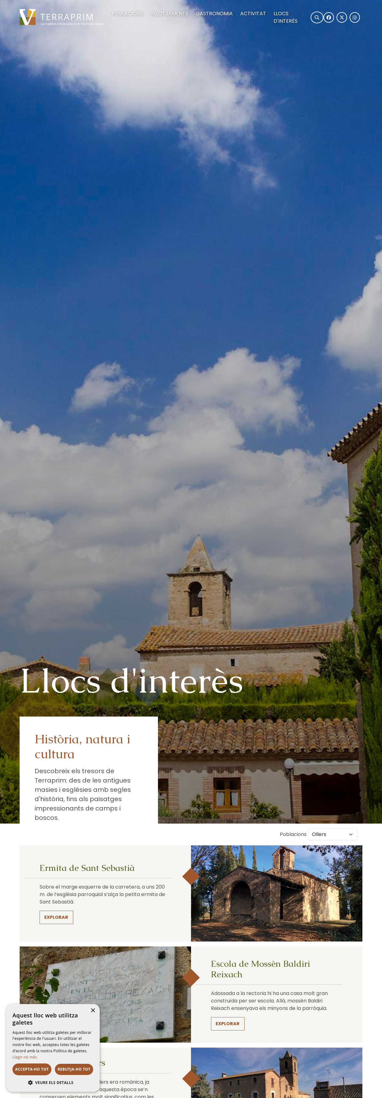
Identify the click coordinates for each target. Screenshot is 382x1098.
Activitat (253, 13)
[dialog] (53, 1048)
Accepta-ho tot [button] (32, 1069)
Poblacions (127, 13)
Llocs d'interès (286, 17)
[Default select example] (332, 834)
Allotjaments (169, 13)
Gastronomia (214, 13)
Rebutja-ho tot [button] (74, 1069)
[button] (52, 1082)
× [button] (92, 1010)
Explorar (56, 917)
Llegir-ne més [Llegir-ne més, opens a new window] (24, 1057)
